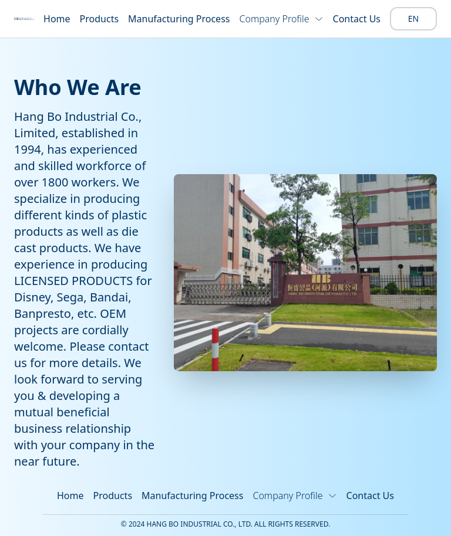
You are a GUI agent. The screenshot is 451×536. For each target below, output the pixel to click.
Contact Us (357, 18)
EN (413, 18)
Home (56, 18)
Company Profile (281, 18)
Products (99, 18)
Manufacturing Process (179, 18)
